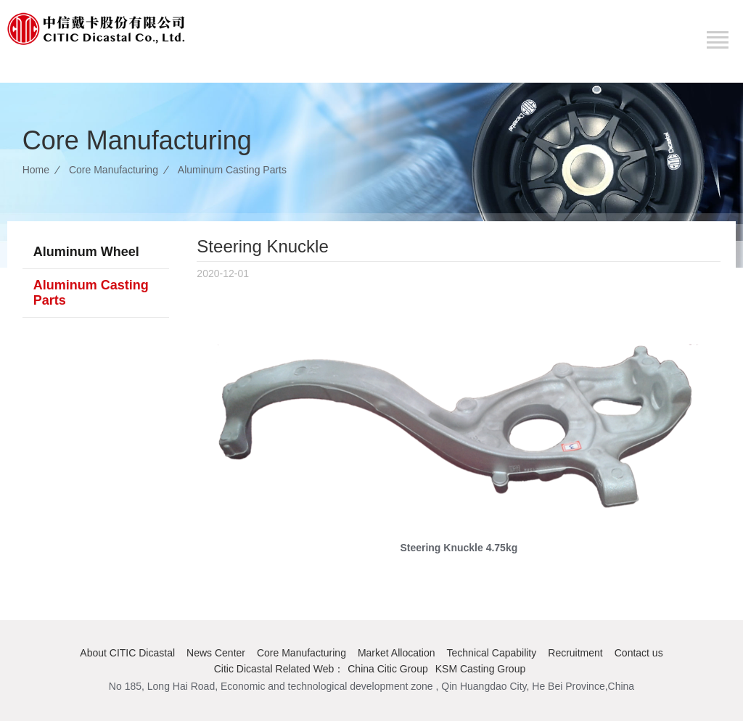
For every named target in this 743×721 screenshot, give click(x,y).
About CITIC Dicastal (127, 653)
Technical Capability (492, 653)
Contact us (639, 653)
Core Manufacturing (113, 170)
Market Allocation (396, 653)
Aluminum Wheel (86, 251)
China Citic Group (388, 669)
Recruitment (575, 653)
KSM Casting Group (480, 669)
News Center (215, 653)
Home (35, 170)
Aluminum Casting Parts (232, 170)
